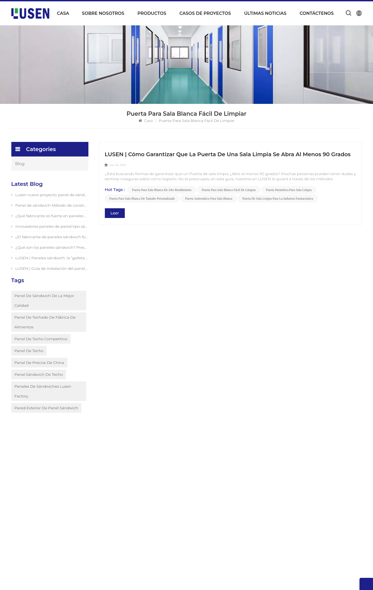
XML (266, 580)
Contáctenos (317, 13)
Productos (151, 13)
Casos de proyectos (205, 13)
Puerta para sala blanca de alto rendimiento (162, 190)
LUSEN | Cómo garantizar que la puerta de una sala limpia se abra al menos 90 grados (228, 154)
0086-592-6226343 (315, 498)
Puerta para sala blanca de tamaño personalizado (142, 199)
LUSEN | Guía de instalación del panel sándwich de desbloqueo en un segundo (49, 269)
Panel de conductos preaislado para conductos (219, 509)
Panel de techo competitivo (41, 347)
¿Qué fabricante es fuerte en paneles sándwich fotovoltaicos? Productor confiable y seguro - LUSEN (49, 216)
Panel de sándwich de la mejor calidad (44, 309)
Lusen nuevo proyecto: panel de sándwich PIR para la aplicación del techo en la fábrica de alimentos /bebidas (49, 195)
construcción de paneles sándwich (218, 522)
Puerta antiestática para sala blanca (208, 199)
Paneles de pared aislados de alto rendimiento (217, 552)
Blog (20, 163)
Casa (63, 13)
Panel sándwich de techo (39, 382)
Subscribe (73, 501)
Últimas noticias (265, 13)
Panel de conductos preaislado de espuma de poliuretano (226, 494)
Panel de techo (29, 359)
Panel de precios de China (39, 371)
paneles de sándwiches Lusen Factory (43, 399)
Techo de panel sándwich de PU (216, 540)
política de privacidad (294, 580)
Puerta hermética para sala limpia (289, 190)
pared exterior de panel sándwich (46, 416)
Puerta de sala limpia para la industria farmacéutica (278, 199)
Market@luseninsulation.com (330, 511)
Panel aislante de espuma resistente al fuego (228, 481)
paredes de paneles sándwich (214, 531)
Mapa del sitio (140, 527)
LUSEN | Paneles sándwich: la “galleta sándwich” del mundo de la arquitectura (49, 259)
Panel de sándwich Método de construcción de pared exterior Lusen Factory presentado (49, 206)
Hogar (133, 472)
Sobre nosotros (103, 13)
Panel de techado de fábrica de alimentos (45, 330)
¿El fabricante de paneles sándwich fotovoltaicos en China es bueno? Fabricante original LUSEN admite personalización (49, 238)
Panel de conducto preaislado (214, 472)
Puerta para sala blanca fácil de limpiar (229, 190)
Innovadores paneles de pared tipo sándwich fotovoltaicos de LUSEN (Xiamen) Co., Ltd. (49, 227)
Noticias (134, 499)
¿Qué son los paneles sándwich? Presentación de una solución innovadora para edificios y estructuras (49, 248)
